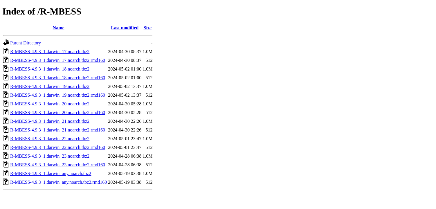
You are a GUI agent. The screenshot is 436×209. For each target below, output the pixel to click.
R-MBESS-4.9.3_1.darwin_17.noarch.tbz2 (49, 51)
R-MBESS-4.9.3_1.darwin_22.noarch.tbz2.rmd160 (57, 147)
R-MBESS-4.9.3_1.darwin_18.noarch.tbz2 (49, 68)
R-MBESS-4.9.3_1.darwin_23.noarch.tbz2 (49, 156)
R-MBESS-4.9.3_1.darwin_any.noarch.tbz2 (50, 173)
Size (148, 27)
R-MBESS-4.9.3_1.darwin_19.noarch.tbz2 (49, 86)
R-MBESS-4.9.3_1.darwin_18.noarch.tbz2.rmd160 (57, 77)
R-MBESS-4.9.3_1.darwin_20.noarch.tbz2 (49, 103)
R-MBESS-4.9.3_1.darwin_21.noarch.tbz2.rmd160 (57, 129)
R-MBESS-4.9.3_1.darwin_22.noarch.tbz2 (49, 138)
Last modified (124, 27)
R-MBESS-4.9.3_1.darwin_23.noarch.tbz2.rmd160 (57, 164)
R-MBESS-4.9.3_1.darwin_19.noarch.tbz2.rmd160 (57, 95)
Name (58, 27)
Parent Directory (25, 42)
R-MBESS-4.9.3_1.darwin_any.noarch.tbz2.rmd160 (58, 182)
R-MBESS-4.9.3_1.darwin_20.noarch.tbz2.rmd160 (57, 112)
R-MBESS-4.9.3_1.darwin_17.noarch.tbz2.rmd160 (57, 60)
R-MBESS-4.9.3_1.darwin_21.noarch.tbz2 (49, 121)
